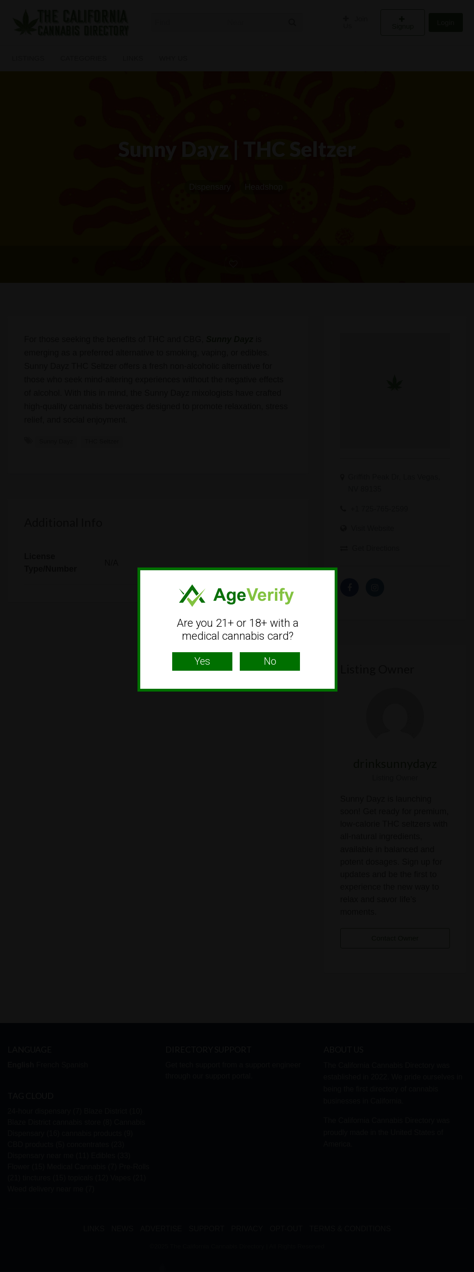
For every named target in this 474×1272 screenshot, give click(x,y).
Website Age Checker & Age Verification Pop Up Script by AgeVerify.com (462, 1269)
